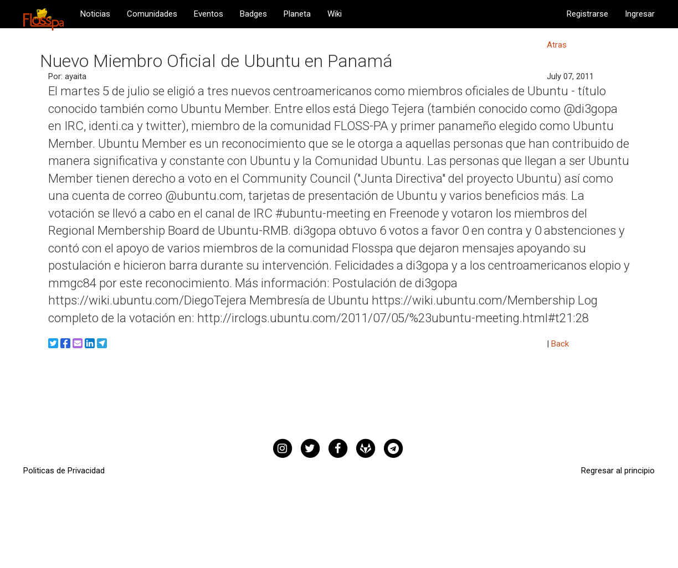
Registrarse (587, 14)
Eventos (208, 14)
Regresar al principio (618, 471)
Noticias (95, 14)
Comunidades (152, 14)
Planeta (297, 14)
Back (560, 344)
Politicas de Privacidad (64, 471)
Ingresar (640, 14)
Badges (253, 14)
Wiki (334, 14)
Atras (557, 45)
